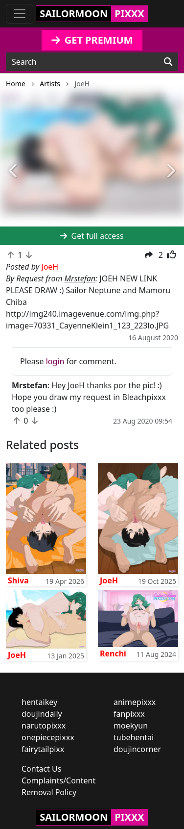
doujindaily (42, 713)
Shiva (18, 580)
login (55, 361)
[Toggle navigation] (19, 14)
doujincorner (137, 749)
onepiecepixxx (48, 737)
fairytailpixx (43, 749)
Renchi (113, 653)
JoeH (109, 580)
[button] (13, 171)
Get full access (91, 235)
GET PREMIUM (92, 40)
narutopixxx (44, 725)
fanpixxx (129, 713)
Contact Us (41, 768)
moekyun (131, 725)
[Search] (168, 61)
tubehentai (134, 737)
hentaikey (39, 702)
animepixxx (135, 702)
